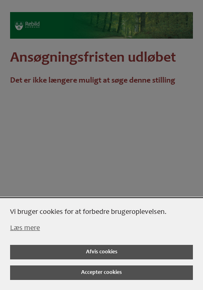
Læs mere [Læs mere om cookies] (25, 228)
